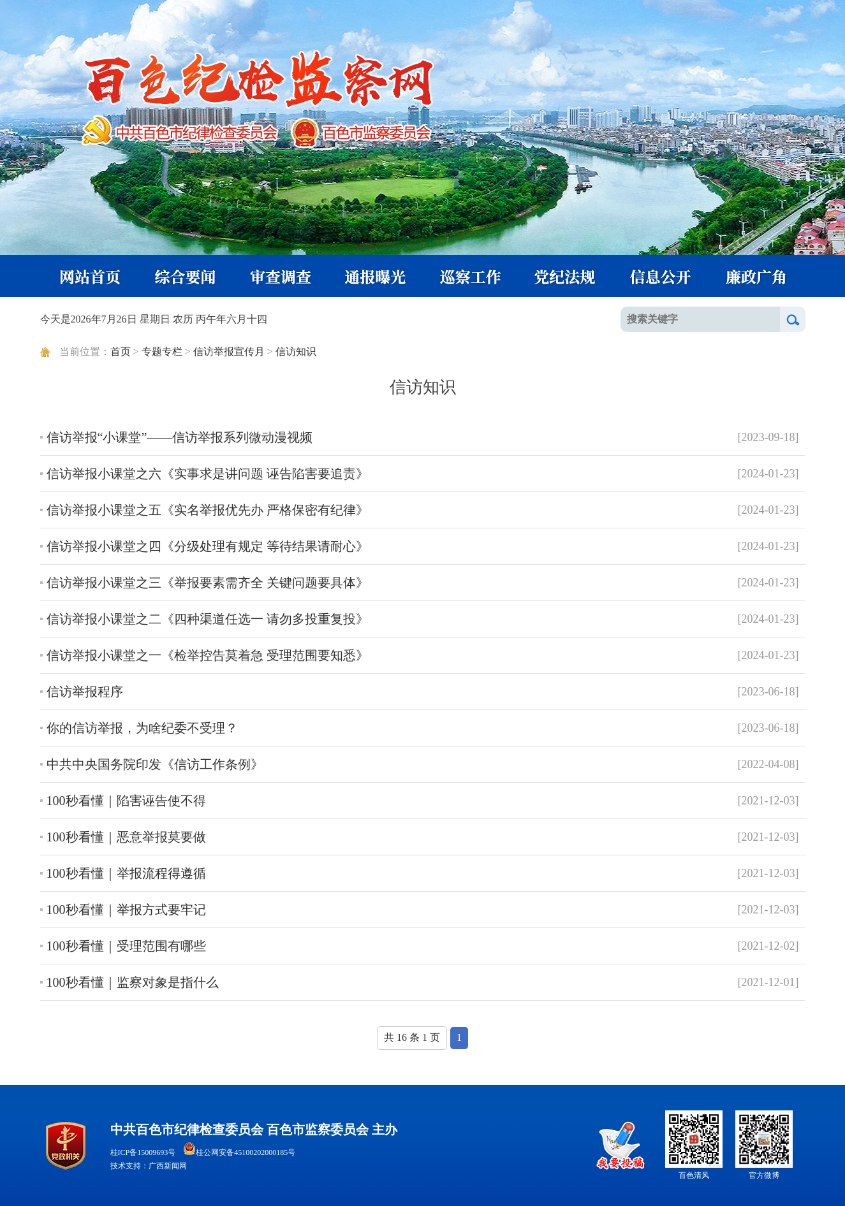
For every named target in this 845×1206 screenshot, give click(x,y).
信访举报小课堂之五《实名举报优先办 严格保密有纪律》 (208, 510)
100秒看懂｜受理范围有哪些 (126, 946)
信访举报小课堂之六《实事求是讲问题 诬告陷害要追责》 (208, 474)
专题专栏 (162, 351)
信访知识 (296, 351)
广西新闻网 (168, 1165)
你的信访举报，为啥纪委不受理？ (142, 728)
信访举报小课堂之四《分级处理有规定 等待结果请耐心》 (208, 546)
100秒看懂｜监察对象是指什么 (133, 982)
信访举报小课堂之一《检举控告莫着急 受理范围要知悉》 (208, 655)
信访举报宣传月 (229, 351)
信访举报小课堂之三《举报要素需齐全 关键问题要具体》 (208, 583)
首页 (120, 351)
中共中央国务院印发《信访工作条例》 (155, 764)
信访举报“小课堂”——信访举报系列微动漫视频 (180, 437)
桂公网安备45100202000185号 (239, 1152)
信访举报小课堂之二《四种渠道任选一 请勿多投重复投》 (208, 619)
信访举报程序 (85, 692)
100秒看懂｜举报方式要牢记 (126, 910)
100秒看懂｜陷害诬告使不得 (126, 801)
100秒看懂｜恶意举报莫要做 (126, 837)
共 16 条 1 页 (412, 1037)
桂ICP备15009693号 (143, 1152)
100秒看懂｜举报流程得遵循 (126, 873)
